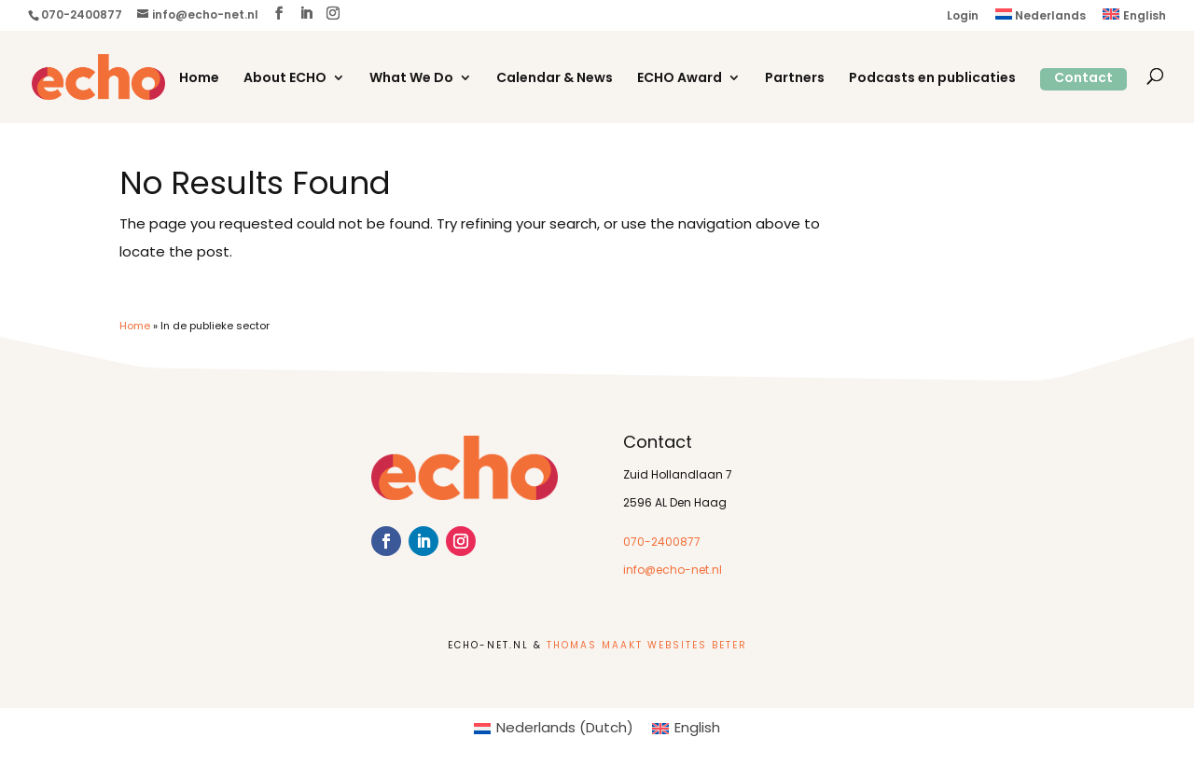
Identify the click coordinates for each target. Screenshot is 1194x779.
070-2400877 (662, 543)
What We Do (411, 79)
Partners (795, 79)
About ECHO (284, 79)
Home (199, 79)
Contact (1083, 79)
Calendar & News (554, 79)
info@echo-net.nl (672, 571)
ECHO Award (679, 79)
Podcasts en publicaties (932, 79)
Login (963, 16)
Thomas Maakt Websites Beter (647, 646)
